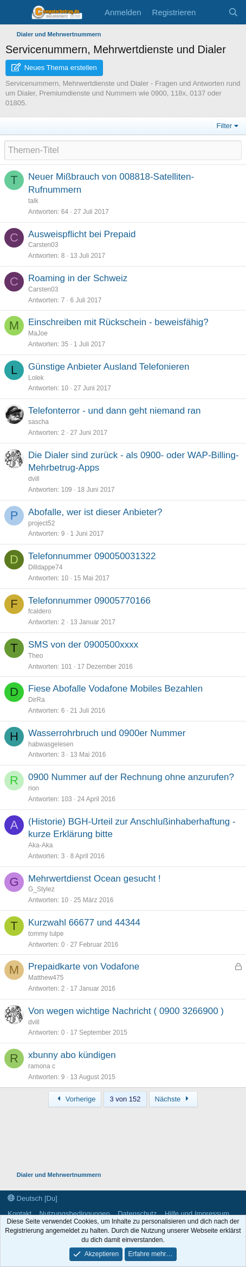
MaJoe (38, 333)
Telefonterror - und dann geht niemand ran (114, 411)
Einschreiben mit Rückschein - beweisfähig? (118, 322)
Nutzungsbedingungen (75, 1213)
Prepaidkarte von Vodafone (83, 966)
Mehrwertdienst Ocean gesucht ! (94, 878)
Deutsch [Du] (32, 1198)
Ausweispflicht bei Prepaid (81, 234)
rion (33, 788)
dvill (34, 479)
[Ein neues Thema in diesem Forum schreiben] (123, 150)
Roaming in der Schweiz (77, 278)
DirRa (36, 700)
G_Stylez (41, 889)
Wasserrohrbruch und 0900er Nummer (106, 733)
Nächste (173, 1099)
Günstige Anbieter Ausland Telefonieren (108, 367)
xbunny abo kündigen (72, 1055)
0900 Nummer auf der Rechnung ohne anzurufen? (131, 777)
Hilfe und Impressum (197, 1213)
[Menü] (15, 12)
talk (33, 201)
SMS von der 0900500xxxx (83, 644)
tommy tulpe (45, 933)
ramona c (41, 1066)
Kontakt (19, 1213)
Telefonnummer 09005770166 (89, 601)
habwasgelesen (50, 744)
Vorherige (74, 1099)
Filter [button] (224, 126)
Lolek (36, 378)
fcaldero (39, 611)
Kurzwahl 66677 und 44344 (84, 922)
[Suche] (233, 12)
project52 (41, 523)
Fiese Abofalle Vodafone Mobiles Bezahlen (115, 688)
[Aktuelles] (211, 12)
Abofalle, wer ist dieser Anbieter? (95, 512)
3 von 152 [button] (124, 1099)
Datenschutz (137, 1213)
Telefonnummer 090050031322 (92, 556)
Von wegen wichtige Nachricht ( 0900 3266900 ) (126, 1011)
